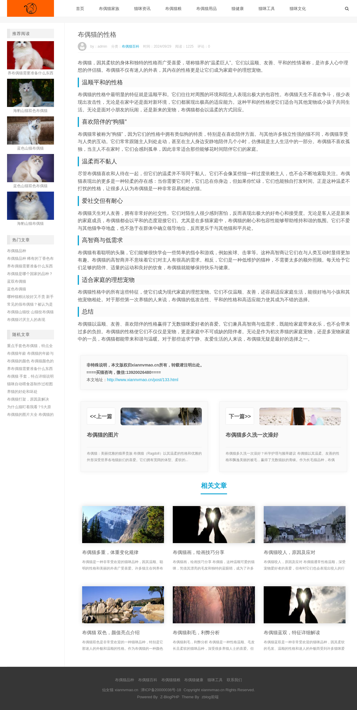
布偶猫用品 (206, 8)
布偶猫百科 (130, 46)
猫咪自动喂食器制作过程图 (30, 384)
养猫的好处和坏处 (22, 391)
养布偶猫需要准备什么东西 (30, 266)
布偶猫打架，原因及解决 (28, 399)
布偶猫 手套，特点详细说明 (30, 376)
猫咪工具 (266, 8)
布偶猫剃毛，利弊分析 (196, 632)
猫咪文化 (298, 8)
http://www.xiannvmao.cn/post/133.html (142, 379)
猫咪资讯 (142, 8)
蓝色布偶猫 (16, 289)
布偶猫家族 (109, 8)
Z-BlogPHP (169, 697)
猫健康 (237, 8)
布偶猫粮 (173, 8)
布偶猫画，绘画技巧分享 (198, 552)
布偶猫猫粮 (170, 680)
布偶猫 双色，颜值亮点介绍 (111, 632)
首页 (80, 8)
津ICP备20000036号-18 (161, 690)
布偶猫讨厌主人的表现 (26, 319)
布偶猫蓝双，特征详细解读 (292, 632)
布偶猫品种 (16, 251)
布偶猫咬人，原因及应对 (289, 552)
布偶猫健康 (193, 680)
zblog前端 (210, 697)
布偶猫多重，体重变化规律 (110, 552)
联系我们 (234, 680)
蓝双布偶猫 (16, 281)
